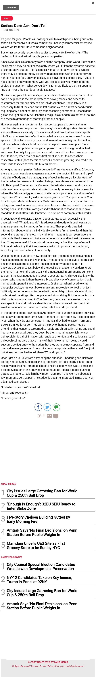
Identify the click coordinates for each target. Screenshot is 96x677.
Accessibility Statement (73, 666)
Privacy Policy (54, 666)
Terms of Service (38, 666)
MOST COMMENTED (11, 557)
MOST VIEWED (8, 483)
